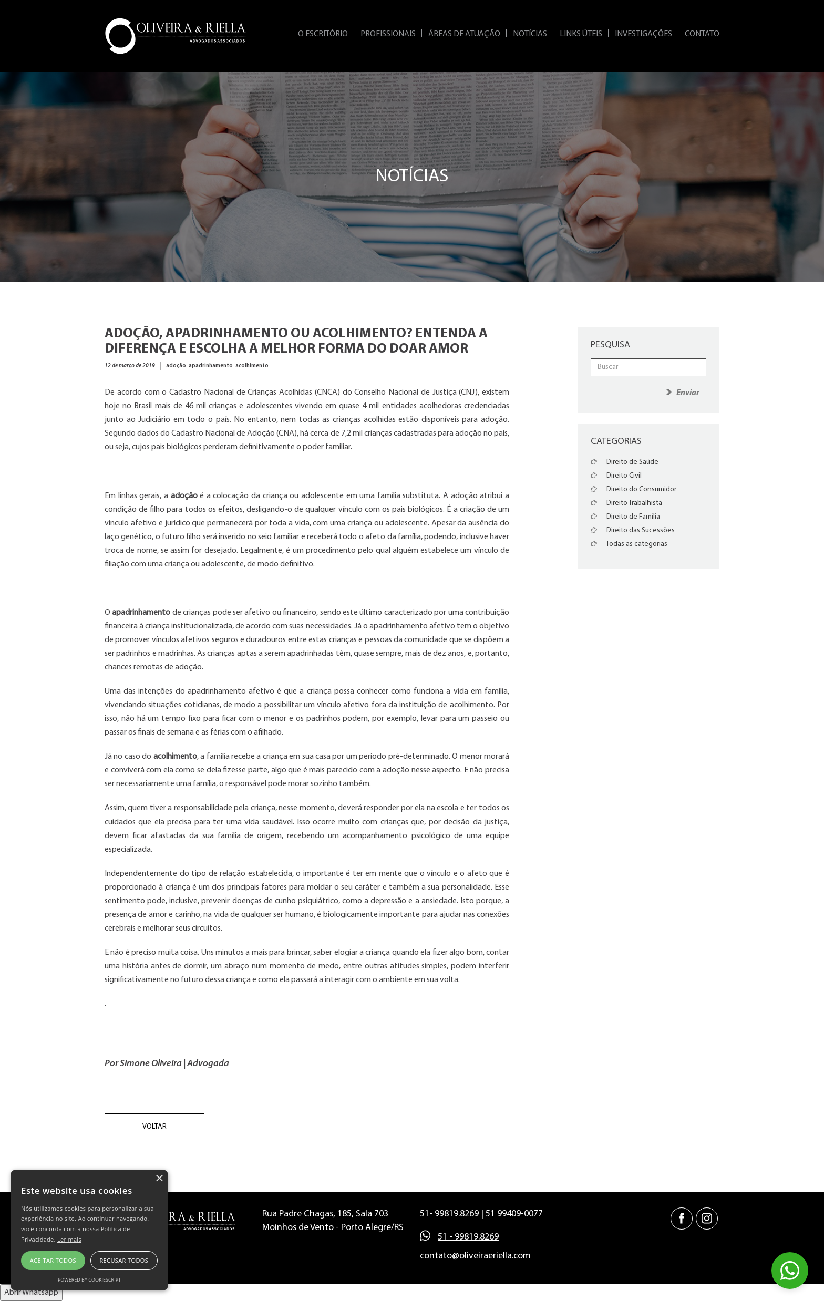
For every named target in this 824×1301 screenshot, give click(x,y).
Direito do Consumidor (633, 489)
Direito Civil (616, 476)
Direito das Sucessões (633, 530)
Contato (702, 34)
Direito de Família (625, 517)
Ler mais (69, 1239)
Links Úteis (581, 34)
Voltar (154, 1127)
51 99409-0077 (514, 1214)
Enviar (687, 393)
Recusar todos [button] (123, 1260)
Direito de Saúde (624, 462)
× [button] (159, 1179)
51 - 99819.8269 (468, 1237)
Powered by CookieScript (89, 1279)
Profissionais (388, 34)
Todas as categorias (629, 544)
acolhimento (252, 366)
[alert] (89, 1230)
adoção (176, 366)
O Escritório (323, 34)
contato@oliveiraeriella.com (475, 1256)
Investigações (643, 34)
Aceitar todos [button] (53, 1260)
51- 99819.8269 (449, 1214)
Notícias (530, 34)
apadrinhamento (211, 366)
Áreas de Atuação (464, 34)
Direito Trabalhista (626, 503)
